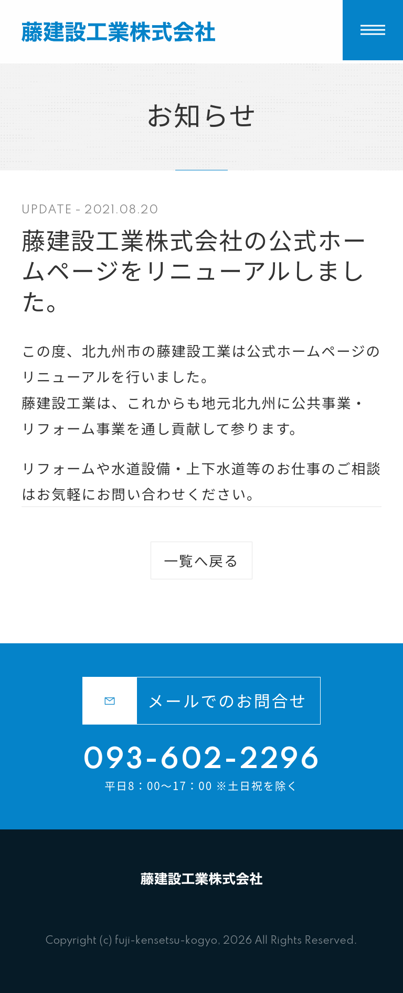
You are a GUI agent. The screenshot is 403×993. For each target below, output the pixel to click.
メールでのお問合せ (195, 701)
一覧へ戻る (201, 560)
